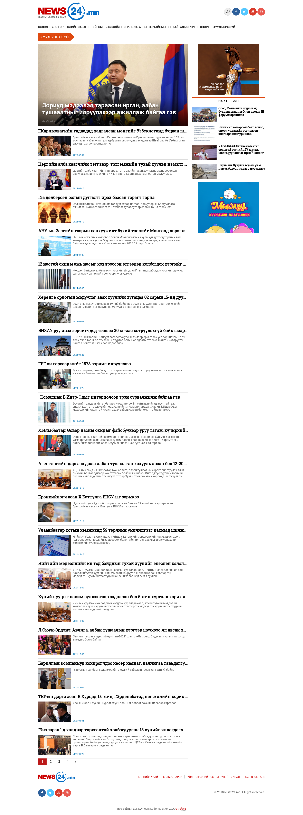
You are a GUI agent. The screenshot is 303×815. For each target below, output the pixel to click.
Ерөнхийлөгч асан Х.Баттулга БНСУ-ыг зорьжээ (88, 496)
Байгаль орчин (184, 27)
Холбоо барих (172, 776)
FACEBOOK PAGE (255, 776)
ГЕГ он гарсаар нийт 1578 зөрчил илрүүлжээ (84, 363)
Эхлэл (43, 27)
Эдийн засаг (77, 27)
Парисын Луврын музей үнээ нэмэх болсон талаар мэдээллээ (241, 167)
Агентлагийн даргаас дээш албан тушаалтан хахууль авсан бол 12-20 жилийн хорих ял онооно (137, 463)
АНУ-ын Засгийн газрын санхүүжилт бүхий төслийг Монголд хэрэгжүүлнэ (117, 230)
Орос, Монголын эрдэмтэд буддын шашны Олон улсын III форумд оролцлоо (241, 112)
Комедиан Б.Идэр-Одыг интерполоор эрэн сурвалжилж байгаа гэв (109, 397)
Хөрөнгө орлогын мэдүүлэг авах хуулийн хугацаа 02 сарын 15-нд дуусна (114, 297)
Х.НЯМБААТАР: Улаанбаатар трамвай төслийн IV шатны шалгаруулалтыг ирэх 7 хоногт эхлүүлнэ (241, 150)
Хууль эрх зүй (224, 27)
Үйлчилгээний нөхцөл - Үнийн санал (213, 776)
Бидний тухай (148, 776)
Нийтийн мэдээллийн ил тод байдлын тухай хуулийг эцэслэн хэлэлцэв (114, 563)
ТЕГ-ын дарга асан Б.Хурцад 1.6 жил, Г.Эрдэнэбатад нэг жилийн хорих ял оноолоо (123, 696)
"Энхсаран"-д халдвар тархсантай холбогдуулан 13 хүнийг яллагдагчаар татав (120, 729)
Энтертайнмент (156, 27)
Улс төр (57, 27)
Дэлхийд (113, 27)
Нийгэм (97, 27)
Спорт (205, 27)
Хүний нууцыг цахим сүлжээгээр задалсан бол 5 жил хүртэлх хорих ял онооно (121, 596)
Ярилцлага (132, 27)
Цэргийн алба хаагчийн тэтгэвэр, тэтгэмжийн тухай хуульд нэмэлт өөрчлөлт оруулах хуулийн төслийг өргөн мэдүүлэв (166, 164)
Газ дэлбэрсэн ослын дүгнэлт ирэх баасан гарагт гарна (96, 197)
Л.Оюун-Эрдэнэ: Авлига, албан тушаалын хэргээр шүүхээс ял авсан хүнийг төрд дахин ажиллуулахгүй (146, 630)
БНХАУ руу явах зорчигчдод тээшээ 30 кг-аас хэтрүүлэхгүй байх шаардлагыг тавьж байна (133, 330)
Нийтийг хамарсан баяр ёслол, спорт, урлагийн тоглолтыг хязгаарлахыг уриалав (241, 131)
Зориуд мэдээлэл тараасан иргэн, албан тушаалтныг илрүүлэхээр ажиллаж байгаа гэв (109, 108)
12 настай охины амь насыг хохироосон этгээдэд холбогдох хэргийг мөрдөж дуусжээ (128, 264)
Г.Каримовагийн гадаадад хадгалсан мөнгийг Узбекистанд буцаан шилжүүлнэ (121, 130)
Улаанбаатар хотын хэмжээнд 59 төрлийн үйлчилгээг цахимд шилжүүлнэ (117, 530)
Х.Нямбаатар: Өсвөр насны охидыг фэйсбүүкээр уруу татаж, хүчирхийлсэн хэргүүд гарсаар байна (140, 430)
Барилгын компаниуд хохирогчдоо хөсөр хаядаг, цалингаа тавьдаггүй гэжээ (119, 663)
